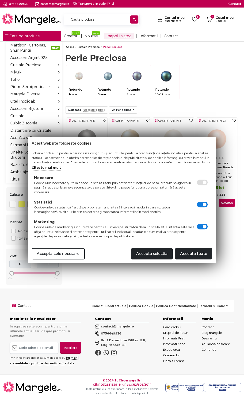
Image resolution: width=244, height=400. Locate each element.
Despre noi (209, 338)
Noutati (91, 36)
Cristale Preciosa (35, 65)
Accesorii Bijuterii (35, 108)
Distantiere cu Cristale (30, 130)
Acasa (70, 47)
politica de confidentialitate (52, 363)
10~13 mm (24, 238)
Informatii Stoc (174, 344)
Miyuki (35, 72)
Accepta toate (193, 253)
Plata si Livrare (173, 361)
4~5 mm (22, 231)
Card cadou (172, 327)
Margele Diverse (35, 94)
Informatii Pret (174, 338)
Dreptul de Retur (175, 333)
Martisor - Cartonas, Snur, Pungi (35, 48)
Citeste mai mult (46, 167)
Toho (35, 79)
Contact (234, 4)
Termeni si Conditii (214, 306)
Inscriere (70, 348)
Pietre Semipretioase (35, 87)
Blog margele (212, 333)
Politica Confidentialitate (176, 306)
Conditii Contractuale (109, 306)
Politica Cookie (141, 306)
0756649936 (18, 4)
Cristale (35, 116)
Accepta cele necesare (58, 253)
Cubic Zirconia (35, 123)
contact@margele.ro (52, 4)
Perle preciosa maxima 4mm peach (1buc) (216, 166)
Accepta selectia (152, 253)
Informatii (149, 36)
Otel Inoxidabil (35, 101)
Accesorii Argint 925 (29, 57)
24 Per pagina (122, 110)
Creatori (71, 36)
